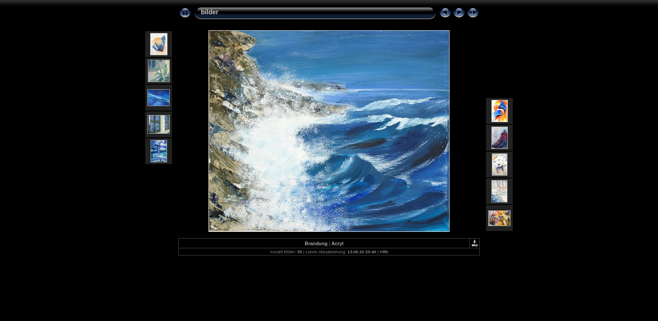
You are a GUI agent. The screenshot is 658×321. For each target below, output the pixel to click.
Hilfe (384, 251)
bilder (209, 12)
